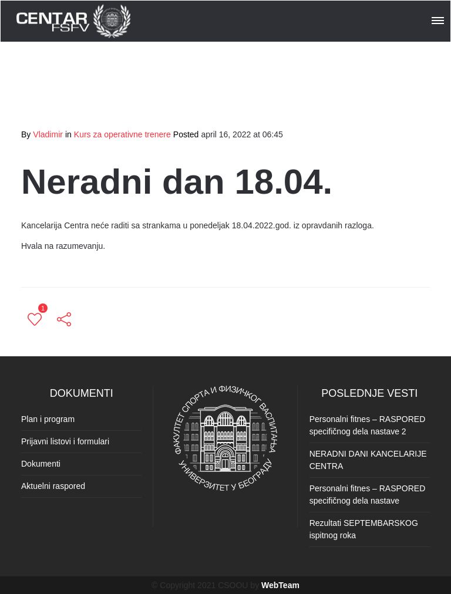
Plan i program (48, 419)
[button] (439, 18)
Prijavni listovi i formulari (65, 441)
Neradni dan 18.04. (176, 181)
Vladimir (48, 134)
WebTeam (280, 585)
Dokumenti (40, 463)
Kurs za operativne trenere (122, 134)
